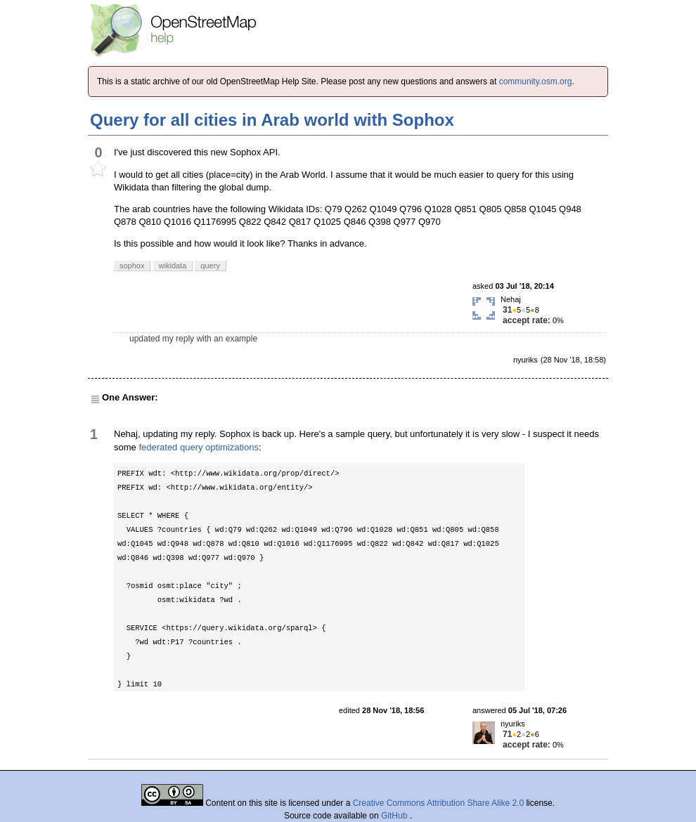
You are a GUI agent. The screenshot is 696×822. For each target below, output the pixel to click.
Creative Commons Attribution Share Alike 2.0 (438, 803)
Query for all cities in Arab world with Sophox (272, 119)
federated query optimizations (198, 447)
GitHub (395, 816)
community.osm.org (535, 81)
